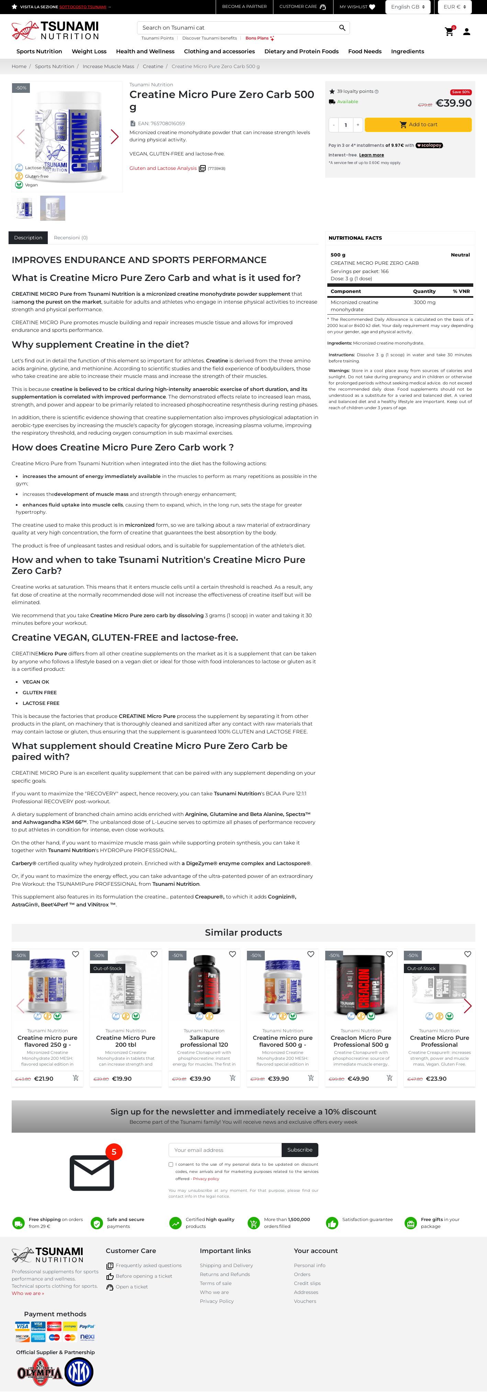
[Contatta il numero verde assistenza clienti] (303, 6)
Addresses (306, 1292)
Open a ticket (132, 1287)
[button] (449, 31)
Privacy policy (206, 1178)
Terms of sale (215, 1283)
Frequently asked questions (149, 1265)
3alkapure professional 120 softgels (204, 1044)
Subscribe (300, 1149)
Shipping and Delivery (226, 1265)
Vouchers (305, 1301)
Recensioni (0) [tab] (71, 238)
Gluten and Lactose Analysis (163, 168)
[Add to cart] (76, 1078)
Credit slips (307, 1283)
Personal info (310, 1265)
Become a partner (244, 6)
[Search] (243, 27)
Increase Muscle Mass (108, 66)
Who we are (214, 1292)
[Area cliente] (466, 31)
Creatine (153, 66)
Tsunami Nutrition (151, 84)
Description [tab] (28, 238)
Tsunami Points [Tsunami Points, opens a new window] (157, 38)
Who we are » (28, 1293)
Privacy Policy (217, 1301)
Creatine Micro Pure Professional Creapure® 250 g (439, 1044)
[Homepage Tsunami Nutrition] (67, 31)
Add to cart (418, 125)
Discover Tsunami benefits (209, 38)
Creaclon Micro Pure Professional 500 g (361, 1041)
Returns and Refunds (225, 1274)
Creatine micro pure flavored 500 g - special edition (283, 1044)
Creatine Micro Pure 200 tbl (125, 1041)
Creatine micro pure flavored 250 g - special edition (47, 1044)
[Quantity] (345, 125)
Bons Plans (260, 38)
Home (19, 66)
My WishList (358, 7)
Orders (302, 1274)
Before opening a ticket (144, 1276)
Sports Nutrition (54, 66)
